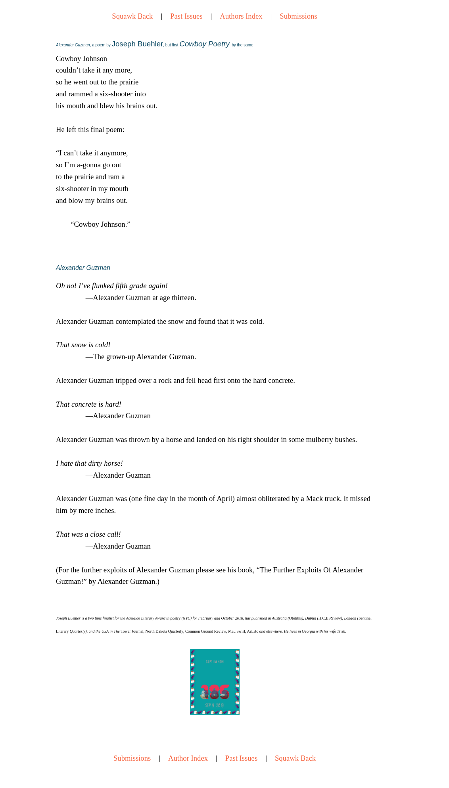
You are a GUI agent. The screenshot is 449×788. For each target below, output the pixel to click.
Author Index (188, 758)
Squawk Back (132, 16)
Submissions (298, 16)
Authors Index (241, 16)
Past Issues (186, 16)
